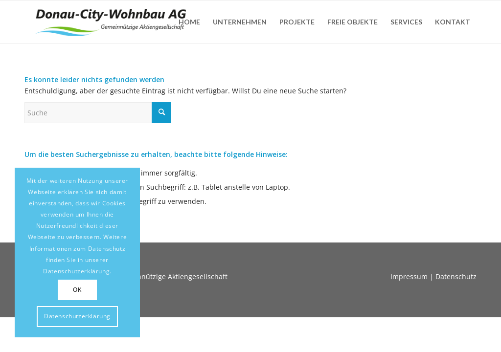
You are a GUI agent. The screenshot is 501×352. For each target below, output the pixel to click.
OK (77, 290)
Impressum (409, 276)
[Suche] (97, 112)
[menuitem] (189, 22)
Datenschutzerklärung (77, 316)
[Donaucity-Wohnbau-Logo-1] (110, 22)
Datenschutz (456, 276)
